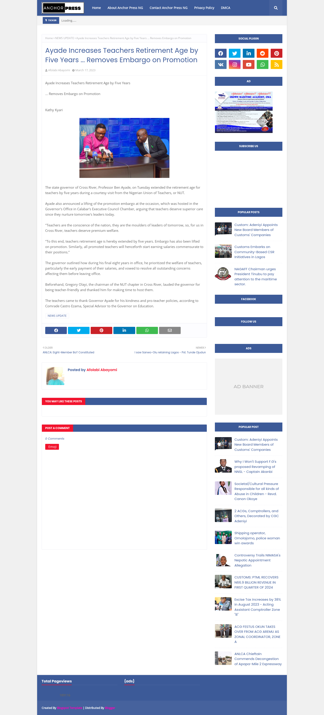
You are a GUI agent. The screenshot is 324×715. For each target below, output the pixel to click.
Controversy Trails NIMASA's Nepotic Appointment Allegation (257, 560)
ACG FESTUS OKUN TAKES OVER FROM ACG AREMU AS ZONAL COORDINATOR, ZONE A (257, 634)
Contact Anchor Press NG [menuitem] (168, 8)
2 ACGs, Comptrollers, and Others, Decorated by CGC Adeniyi (256, 516)
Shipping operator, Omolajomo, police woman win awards (257, 538)
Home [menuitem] (96, 8)
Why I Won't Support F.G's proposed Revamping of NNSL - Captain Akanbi (255, 466)
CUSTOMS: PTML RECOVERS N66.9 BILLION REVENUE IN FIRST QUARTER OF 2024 (256, 582)
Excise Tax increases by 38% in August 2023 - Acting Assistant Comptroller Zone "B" (257, 607)
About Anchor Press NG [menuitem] (125, 8)
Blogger (110, 708)
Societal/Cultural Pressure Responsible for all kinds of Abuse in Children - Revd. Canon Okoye (256, 491)
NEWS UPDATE (64, 38)
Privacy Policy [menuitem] (204, 8)
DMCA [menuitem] (225, 8)
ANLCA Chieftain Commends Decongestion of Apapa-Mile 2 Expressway (258, 658)
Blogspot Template (69, 708)
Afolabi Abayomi (59, 70)
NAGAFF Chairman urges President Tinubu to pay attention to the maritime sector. (255, 277)
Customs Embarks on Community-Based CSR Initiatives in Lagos (254, 251)
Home (49, 38)
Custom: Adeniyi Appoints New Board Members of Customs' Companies (256, 229)
